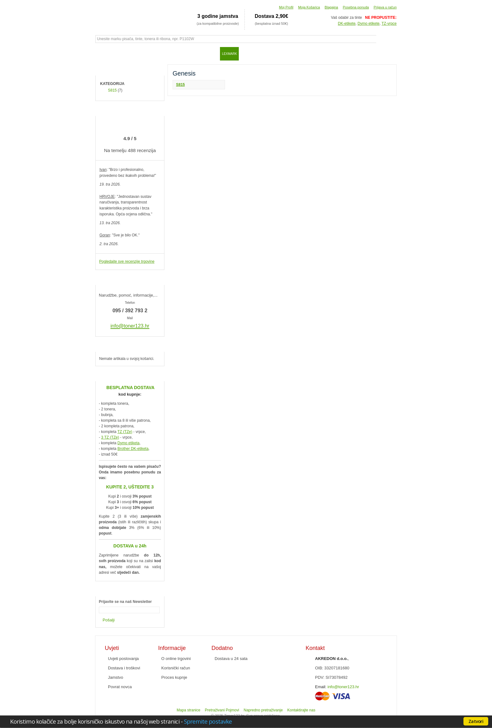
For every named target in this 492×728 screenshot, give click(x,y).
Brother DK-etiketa (132, 448)
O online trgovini (176, 658)
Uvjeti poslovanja (123, 658)
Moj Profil (286, 7)
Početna (103, 53)
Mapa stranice (188, 710)
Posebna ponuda (356, 7)
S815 (180, 84)
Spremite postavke (208, 721)
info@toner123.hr (343, 686)
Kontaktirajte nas (301, 710)
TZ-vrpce (389, 23)
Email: (320, 686)
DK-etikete (347, 23)
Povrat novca (120, 686)
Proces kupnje (174, 677)
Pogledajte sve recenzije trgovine (126, 261)
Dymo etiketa (128, 443)
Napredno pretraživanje (263, 710)
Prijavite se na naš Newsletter (125, 601)
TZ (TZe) (124, 432)
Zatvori (475, 721)
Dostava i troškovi (124, 668)
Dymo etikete (369, 23)
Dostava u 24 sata (231, 658)
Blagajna (331, 7)
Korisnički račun (175, 668)
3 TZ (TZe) (110, 437)
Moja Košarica (309, 7)
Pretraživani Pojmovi (222, 710)
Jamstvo (115, 677)
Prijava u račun (385, 7)
